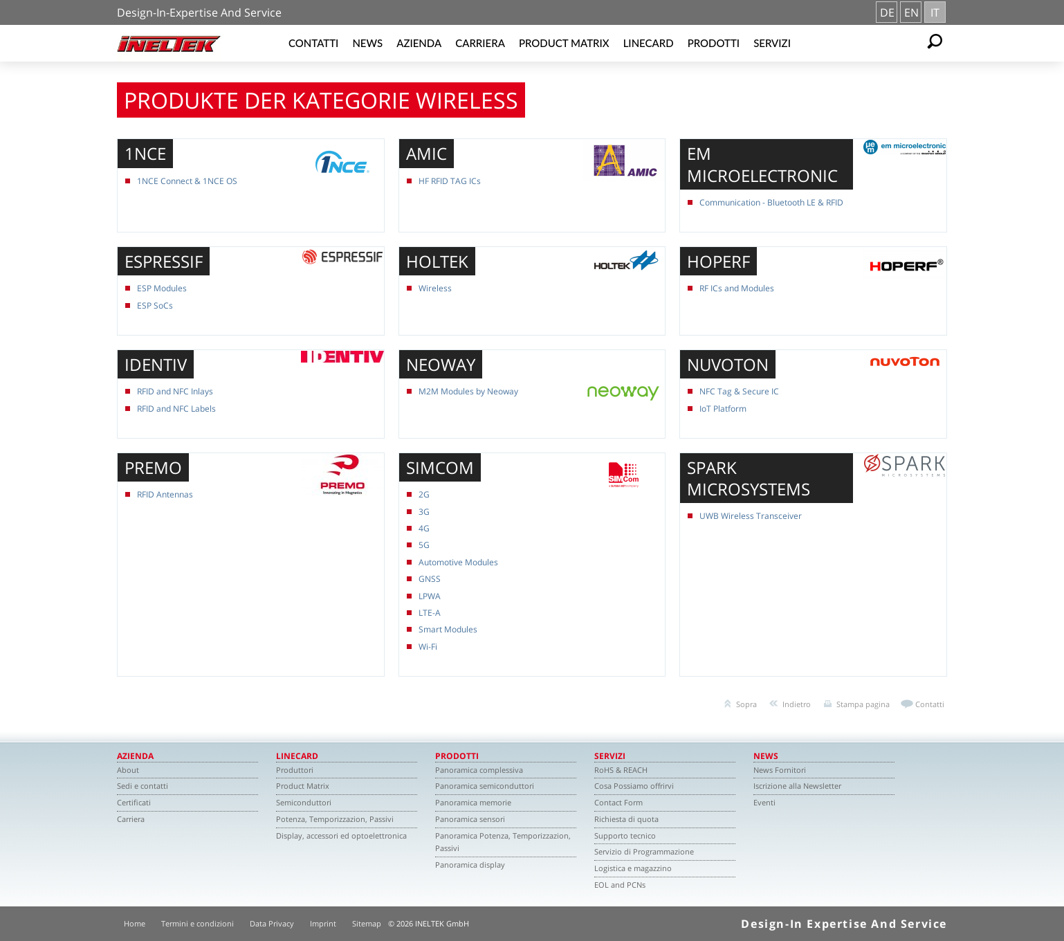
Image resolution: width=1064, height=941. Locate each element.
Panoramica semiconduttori (484, 785)
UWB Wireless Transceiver (750, 516)
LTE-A (430, 613)
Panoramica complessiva (479, 770)
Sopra (746, 704)
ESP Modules (162, 288)
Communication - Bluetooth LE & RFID (771, 202)
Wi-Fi (428, 646)
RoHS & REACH (621, 770)
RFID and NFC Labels (176, 408)
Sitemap (366, 923)
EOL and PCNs (619, 884)
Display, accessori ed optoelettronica (341, 835)
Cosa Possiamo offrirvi (634, 785)
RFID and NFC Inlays (175, 391)
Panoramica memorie (473, 802)
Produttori (294, 770)
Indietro (796, 704)
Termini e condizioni (197, 923)
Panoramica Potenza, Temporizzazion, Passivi (503, 842)
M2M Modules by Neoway (468, 391)
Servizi (772, 43)
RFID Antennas (165, 494)
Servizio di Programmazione (644, 851)
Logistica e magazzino (633, 868)
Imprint (323, 923)
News (367, 43)
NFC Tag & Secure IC (739, 391)
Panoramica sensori (470, 819)
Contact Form (618, 802)
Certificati (134, 802)
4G (424, 528)
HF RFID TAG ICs (450, 181)
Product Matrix (564, 43)
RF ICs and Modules (736, 288)
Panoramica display (470, 864)
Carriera (480, 43)
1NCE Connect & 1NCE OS (187, 181)
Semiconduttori (303, 802)
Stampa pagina (863, 704)
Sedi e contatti (142, 785)
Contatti (313, 43)
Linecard (648, 43)
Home (134, 923)
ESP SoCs (155, 305)
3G (424, 512)
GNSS (430, 579)
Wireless (435, 288)
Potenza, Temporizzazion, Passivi (335, 819)
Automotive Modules (458, 562)
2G (424, 494)
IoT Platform (722, 408)
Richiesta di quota (626, 819)
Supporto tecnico (625, 835)
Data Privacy (272, 923)
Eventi (764, 802)
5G (424, 545)
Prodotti (714, 43)
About (128, 770)
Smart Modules (448, 629)
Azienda (418, 43)
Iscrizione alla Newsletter (797, 785)
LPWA (430, 596)
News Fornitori (779, 770)
